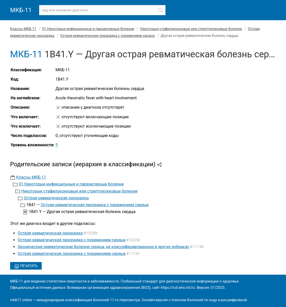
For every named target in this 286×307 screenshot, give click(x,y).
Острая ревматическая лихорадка (56, 198)
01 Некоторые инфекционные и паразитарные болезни (88, 29)
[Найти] (160, 10)
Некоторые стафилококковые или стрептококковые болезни (191, 29)
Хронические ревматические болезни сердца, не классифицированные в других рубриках (103, 246)
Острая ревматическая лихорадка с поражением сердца (107, 36)
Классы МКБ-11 (23, 29)
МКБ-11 (21, 10)
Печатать (26, 266)
